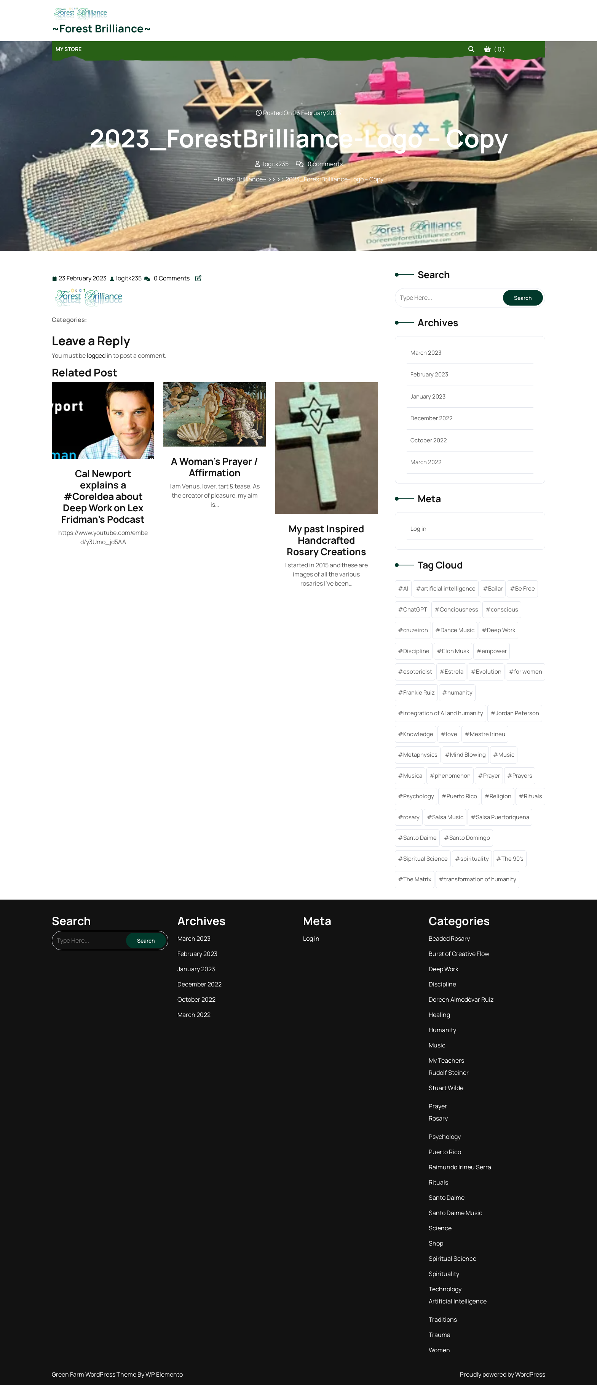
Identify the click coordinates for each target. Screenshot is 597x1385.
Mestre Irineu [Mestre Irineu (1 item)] (487, 734)
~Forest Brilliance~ (101, 28)
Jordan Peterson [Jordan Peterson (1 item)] (517, 713)
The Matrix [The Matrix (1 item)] (417, 879)
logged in (99, 355)
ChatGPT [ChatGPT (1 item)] (415, 609)
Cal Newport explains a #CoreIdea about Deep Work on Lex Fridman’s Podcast (103, 496)
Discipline (442, 984)
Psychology (445, 1136)
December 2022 (431, 418)
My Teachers (446, 1060)
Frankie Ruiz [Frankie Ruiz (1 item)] (419, 692)
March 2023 (425, 353)
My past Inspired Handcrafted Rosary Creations (326, 540)
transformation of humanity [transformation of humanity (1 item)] (480, 879)
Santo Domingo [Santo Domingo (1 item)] (469, 838)
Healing (439, 1014)
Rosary (438, 1118)
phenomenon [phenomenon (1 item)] (453, 776)
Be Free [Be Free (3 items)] (525, 588)
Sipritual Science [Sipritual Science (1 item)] (425, 859)
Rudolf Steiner (449, 1072)
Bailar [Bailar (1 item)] (495, 588)
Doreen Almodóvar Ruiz (461, 999)
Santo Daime (447, 1197)
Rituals (438, 1182)
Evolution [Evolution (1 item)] (488, 672)
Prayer (438, 1106)
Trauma (439, 1335)
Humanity (442, 1030)
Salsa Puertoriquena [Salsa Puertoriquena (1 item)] (502, 817)
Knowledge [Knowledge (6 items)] (418, 734)
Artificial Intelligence (458, 1301)
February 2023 (429, 374)
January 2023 (427, 396)
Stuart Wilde (446, 1088)
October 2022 (428, 440)
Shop (436, 1243)
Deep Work (443, 969)
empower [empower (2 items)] (494, 651)
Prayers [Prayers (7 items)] (522, 776)
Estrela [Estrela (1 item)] (454, 672)
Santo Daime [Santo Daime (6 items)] (420, 838)
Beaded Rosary (449, 938)
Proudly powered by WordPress (502, 1374)
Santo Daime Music (455, 1213)
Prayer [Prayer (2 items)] (491, 776)
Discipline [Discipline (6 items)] (416, 651)
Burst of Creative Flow (459, 953)
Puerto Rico (445, 1152)
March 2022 (426, 462)
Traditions (443, 1319)
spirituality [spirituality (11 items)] (474, 859)
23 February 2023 (83, 278)
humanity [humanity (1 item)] (459, 692)
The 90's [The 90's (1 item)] (512, 859)
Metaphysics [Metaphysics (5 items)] (420, 755)
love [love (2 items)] (451, 734)
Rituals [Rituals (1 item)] (533, 796)
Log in (418, 529)
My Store (68, 49)
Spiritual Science (452, 1258)
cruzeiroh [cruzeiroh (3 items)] (415, 630)
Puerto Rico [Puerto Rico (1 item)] (462, 796)
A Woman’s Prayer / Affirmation (214, 467)
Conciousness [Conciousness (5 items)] (459, 609)
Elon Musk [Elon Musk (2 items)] (455, 651)
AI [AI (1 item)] (406, 588)
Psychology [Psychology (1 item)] (418, 796)
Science (440, 1228)
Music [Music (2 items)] (506, 755)
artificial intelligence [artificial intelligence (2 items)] (448, 588)
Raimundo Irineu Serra (460, 1167)
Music (437, 1045)
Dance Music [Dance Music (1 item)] (457, 630)
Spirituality (444, 1274)
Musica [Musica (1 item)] (412, 776)
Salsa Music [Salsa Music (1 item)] (447, 817)
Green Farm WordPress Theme (94, 1374)
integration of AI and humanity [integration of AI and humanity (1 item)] (443, 713)
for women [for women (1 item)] (528, 672)
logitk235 (129, 278)
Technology (445, 1289)
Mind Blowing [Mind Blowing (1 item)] (468, 755)
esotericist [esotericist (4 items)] (417, 672)
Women (439, 1350)
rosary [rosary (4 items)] (411, 817)
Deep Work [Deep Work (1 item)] (501, 630)
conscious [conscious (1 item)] (504, 609)
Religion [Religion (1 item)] (500, 796)
